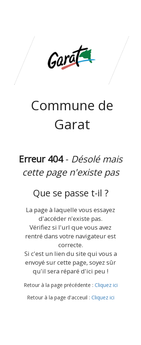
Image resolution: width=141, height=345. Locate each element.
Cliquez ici (106, 284)
